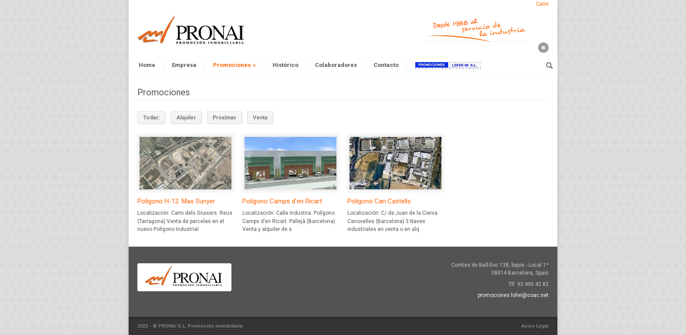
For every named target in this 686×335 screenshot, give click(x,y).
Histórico (285, 65)
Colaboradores (336, 65)
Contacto (386, 65)
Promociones (234, 65)
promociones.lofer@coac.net (513, 295)
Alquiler (186, 118)
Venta (260, 118)
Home (147, 65)
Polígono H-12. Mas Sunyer (176, 201)
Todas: (151, 118)
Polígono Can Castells (379, 201)
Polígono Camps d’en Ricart (282, 201)
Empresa (184, 65)
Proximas (224, 118)
